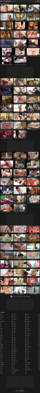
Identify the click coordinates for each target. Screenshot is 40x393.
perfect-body (33, 317)
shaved (33, 332)
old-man (20, 371)
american (6, 317)
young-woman (33, 369)
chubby (6, 339)
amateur (6, 314)
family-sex (6, 362)
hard (20, 321)
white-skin (33, 364)
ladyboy (20, 339)
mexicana (20, 355)
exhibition (6, 355)
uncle (33, 348)
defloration (6, 346)
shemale (33, 335)
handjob (20, 319)
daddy (6, 343)
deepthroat (6, 344)
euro (6, 352)
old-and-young (20, 369)
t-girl (33, 337)
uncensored (33, 346)
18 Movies (5, 1)
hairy (20, 316)
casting (6, 335)
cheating (6, 337)
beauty (6, 330)
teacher (33, 343)
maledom (20, 348)
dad (6, 341)
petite (33, 319)
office (20, 364)
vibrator (33, 353)
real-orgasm (33, 321)
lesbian (20, 343)
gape (6, 369)
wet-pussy (33, 362)
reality (33, 323)
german (6, 371)
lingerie (20, 346)
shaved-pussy (33, 334)
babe (6, 323)
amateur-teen (6, 316)
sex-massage (33, 330)
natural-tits (20, 360)
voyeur (33, 357)
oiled (20, 368)
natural (20, 359)
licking (20, 344)
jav (20, 334)
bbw (6, 325)
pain (20, 373)
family (6, 360)
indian (20, 325)
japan (20, 330)
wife (33, 366)
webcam (33, 359)
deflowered (6, 348)
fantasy (6, 366)
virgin (33, 355)
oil (20, 366)
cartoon (6, 334)
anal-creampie (6, 321)
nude (20, 362)
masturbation (20, 352)
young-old (33, 368)
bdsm (6, 326)
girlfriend (6, 373)
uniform (33, 350)
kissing (20, 337)
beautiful (6, 328)
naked (20, 357)
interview (20, 328)
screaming (33, 328)
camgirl (6, 332)
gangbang (6, 368)
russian (33, 326)
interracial (20, 326)
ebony (6, 350)
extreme (6, 357)
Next (28, 296)
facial (6, 359)
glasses (20, 314)
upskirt (33, 352)
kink (20, 335)
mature (20, 353)
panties (33, 314)
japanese (20, 332)
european (6, 353)
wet (33, 360)
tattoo (33, 341)
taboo (33, 339)
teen (33, 344)
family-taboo (6, 364)
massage (20, 350)
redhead (33, 325)
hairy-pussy (20, 317)
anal (6, 319)
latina (20, 341)
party (33, 316)
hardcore (20, 323)
